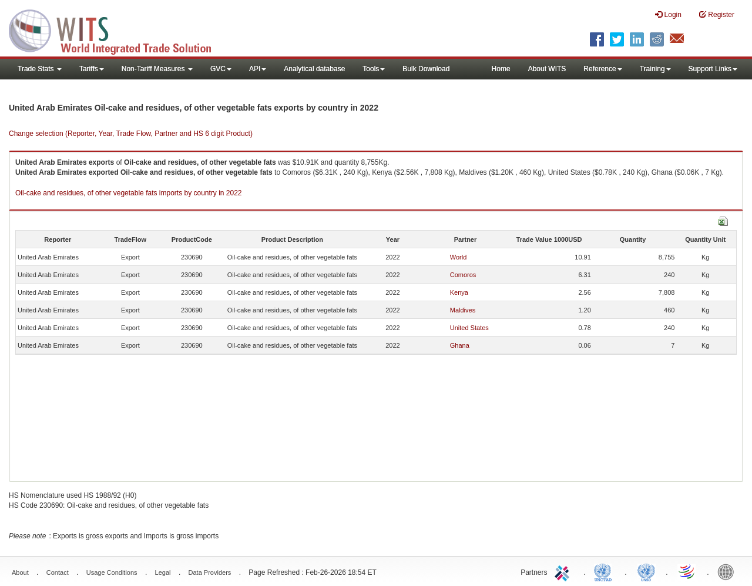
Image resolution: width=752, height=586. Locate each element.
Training (655, 69)
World (458, 257)
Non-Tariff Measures (157, 69)
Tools (373, 69)
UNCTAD (605, 571)
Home (501, 69)
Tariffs (91, 69)
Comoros (463, 274)
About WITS (547, 69)
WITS (117, 29)
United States (469, 327)
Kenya (459, 292)
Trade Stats (40, 69)
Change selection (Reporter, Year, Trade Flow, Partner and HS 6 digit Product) (131, 133)
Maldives (462, 310)
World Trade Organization (687, 571)
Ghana (459, 345)
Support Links (713, 69)
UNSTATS (646, 571)
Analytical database (314, 69)
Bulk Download (425, 69)
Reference (602, 69)
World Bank (728, 571)
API (257, 69)
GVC (220, 69)
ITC (564, 571)
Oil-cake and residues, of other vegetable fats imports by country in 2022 (128, 193)
